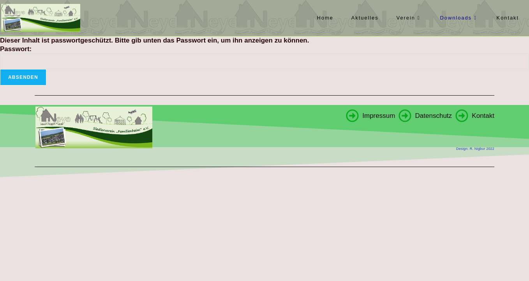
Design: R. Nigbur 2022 (475, 149)
